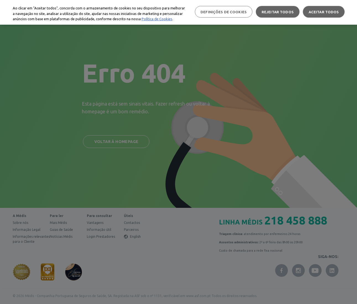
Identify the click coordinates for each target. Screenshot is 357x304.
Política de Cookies (157, 19)
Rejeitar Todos (278, 12)
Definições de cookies (223, 12)
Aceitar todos (324, 12)
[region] (178, 12)
